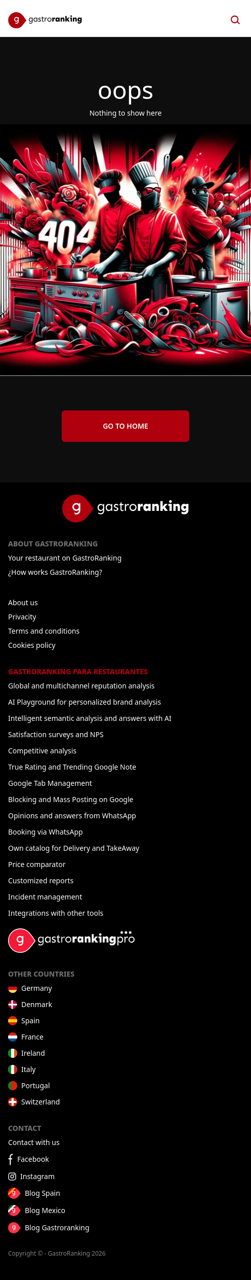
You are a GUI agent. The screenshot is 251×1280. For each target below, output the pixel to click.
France (32, 1037)
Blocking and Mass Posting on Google (70, 799)
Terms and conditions (43, 631)
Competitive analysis (42, 750)
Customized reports (40, 880)
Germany (36, 988)
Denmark (36, 1004)
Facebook (33, 1159)
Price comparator (37, 864)
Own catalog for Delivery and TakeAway (73, 848)
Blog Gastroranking (57, 1227)
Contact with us (34, 1142)
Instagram (37, 1176)
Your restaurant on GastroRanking (64, 558)
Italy (28, 1069)
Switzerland (40, 1101)
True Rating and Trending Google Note (72, 767)
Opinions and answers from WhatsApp (72, 815)
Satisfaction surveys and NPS (56, 734)
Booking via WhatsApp (45, 832)
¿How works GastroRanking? (55, 572)
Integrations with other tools (55, 913)
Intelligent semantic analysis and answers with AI (90, 718)
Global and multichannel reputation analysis (81, 685)
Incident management (45, 897)
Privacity (22, 616)
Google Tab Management (50, 783)
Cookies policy (31, 645)
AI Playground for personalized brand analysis (84, 702)
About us (23, 602)
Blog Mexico (45, 1210)
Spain (30, 1020)
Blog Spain (42, 1193)
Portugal (35, 1085)
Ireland (33, 1053)
